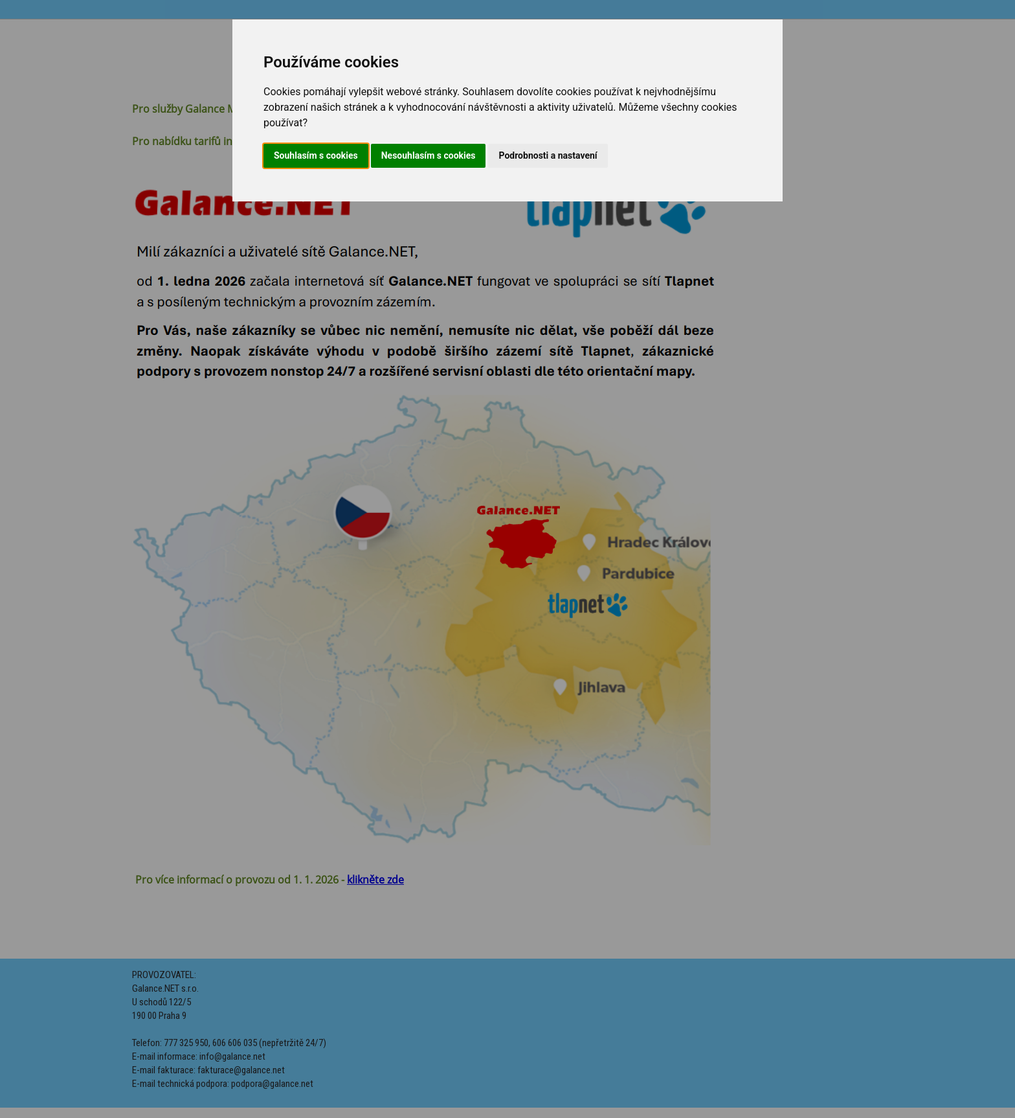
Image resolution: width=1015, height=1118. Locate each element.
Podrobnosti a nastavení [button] (547, 155)
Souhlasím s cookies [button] (316, 155)
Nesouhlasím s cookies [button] (428, 155)
